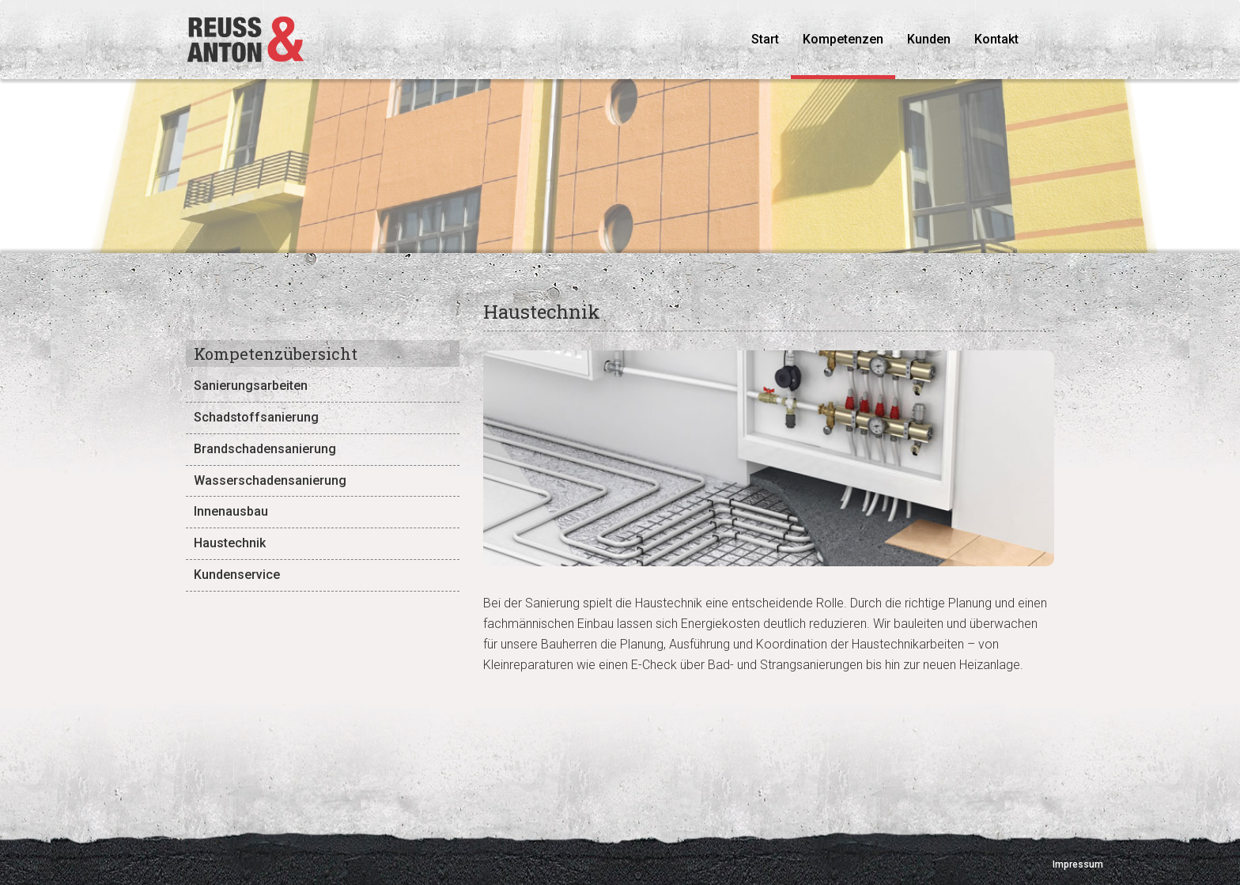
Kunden (929, 39)
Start (771, 39)
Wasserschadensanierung (270, 480)
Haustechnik (230, 542)
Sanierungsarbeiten (251, 385)
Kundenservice (237, 574)
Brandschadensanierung (265, 448)
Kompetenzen (843, 39)
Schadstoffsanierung (256, 417)
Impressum (1078, 864)
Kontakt (996, 39)
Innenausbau (231, 511)
